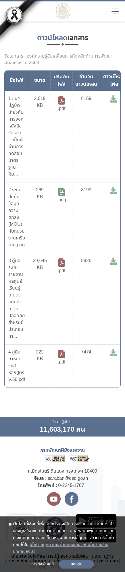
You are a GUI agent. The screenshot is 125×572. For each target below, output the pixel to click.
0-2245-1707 (71, 485)
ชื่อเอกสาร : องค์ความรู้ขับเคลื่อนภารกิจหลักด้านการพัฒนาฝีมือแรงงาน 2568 (58, 59)
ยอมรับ (76, 564)
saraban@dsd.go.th (68, 478)
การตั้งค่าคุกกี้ (42, 564)
